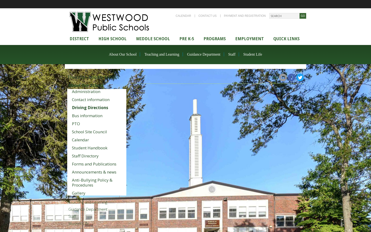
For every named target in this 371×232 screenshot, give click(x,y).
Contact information (91, 99)
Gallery (78, 193)
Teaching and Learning (161, 54)
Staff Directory (85, 155)
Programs (214, 38)
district (79, 38)
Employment (249, 38)
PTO (76, 123)
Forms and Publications (94, 163)
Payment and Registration (245, 15)
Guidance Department (204, 54)
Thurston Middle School (93, 77)
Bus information (87, 115)
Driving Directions (90, 107)
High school (112, 38)
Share (274, 77)
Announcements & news (94, 172)
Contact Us (208, 15)
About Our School (123, 54)
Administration (86, 91)
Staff (232, 54)
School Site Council (89, 131)
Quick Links (286, 38)
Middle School (153, 38)
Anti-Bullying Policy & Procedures (92, 182)
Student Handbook (89, 147)
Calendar (183, 15)
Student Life (252, 54)
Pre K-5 (186, 38)
